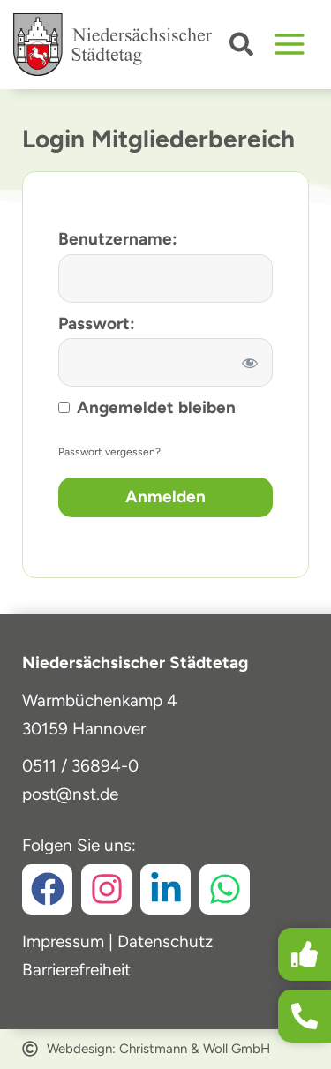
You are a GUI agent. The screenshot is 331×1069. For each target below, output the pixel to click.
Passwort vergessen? (109, 452)
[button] (242, 48)
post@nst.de (70, 794)
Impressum (63, 941)
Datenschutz (165, 941)
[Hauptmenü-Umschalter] (290, 44)
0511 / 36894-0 (80, 766)
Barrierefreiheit (76, 970)
